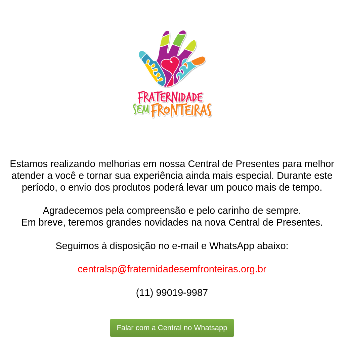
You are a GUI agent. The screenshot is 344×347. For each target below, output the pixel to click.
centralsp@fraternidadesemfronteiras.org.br (172, 269)
